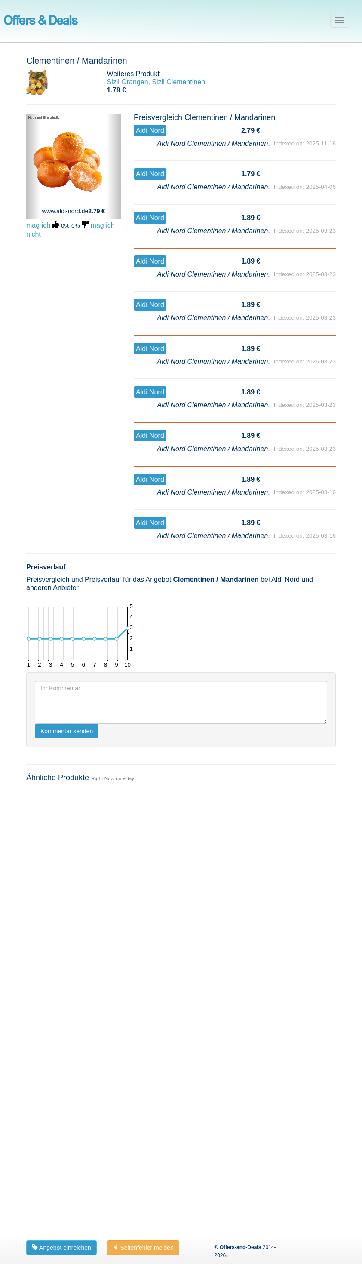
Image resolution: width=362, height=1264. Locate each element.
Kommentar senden (66, 731)
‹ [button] (33, 118)
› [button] (113, 118)
